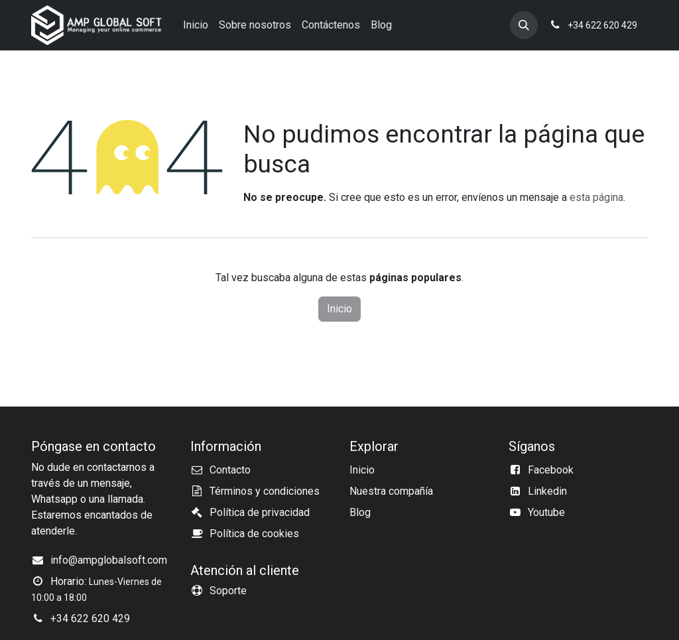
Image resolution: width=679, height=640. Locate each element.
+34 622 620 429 (90, 618)
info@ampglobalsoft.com (108, 560)
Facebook (551, 470)
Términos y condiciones (265, 491)
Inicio (339, 308)
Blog (360, 512)
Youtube (546, 512)
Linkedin (547, 491)
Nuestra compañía (391, 491)
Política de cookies (254, 533)
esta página (596, 197)
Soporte (228, 590)
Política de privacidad (260, 512)
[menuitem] (196, 25)
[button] (524, 25)
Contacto (230, 470)
